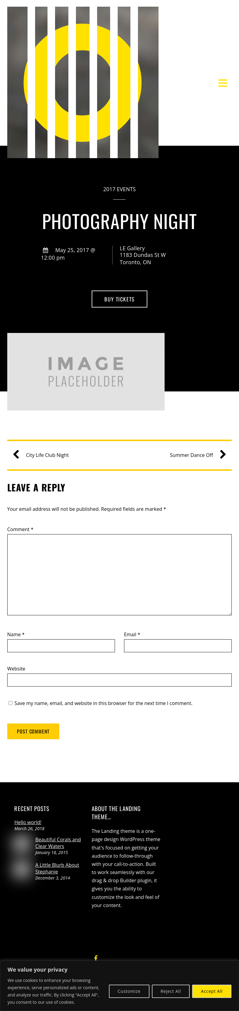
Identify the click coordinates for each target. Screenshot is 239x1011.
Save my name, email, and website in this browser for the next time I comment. (103, 703)
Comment (20, 529)
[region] (119, 985)
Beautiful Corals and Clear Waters (58, 843)
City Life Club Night (43, 455)
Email (132, 634)
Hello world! (27, 822)
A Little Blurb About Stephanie (57, 868)
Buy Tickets (119, 299)
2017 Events (119, 189)
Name (16, 634)
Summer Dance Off (195, 455)
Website (16, 668)
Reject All (171, 991)
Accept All (212, 991)
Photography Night (119, 220)
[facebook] (96, 957)
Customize (129, 991)
